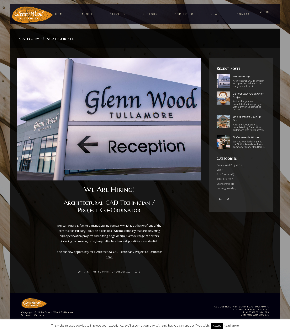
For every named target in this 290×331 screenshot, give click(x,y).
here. (109, 257)
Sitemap (26, 315)
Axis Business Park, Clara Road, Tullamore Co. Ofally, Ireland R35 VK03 (241, 308)
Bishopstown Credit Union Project (248, 95)
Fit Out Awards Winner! (247, 137)
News (215, 14)
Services (118, 14)
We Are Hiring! (109, 189)
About (87, 14)
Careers (39, 315)
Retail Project (224, 179)
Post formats (100, 272)
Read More (231, 325)
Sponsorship (223, 183)
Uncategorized (121, 272)
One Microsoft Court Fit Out (247, 118)
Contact (244, 14)
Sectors (150, 14)
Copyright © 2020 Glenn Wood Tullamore (47, 312)
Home (60, 14)
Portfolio (184, 14)
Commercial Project (227, 165)
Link (85, 272)
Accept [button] (217, 325)
